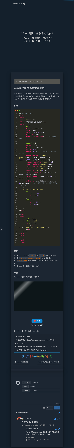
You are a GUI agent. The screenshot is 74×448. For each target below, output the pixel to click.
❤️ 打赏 (37, 321)
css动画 (36, 331)
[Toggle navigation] (61, 3)
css (17, 331)
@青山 (33, 432)
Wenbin (28, 337)
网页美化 (28, 331)
